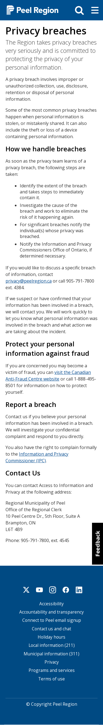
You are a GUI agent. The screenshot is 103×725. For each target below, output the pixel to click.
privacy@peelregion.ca (28, 281)
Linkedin (79, 589)
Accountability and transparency (51, 612)
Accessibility (51, 604)
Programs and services (52, 670)
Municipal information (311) (51, 654)
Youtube (39, 589)
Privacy (51, 662)
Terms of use (51, 679)
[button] (97, 544)
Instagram (52, 589)
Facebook (65, 589)
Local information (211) (52, 645)
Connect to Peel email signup (51, 620)
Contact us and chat (51, 629)
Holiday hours (51, 637)
